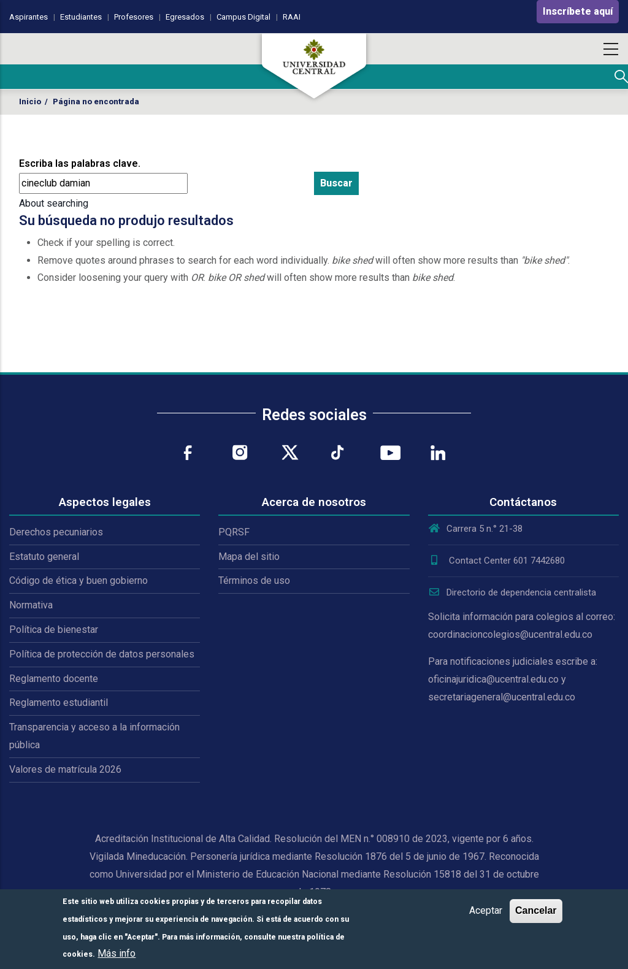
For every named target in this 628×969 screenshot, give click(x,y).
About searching (53, 203)
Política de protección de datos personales (101, 654)
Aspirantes (28, 16)
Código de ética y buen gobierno (78, 580)
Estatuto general (44, 556)
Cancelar (536, 910)
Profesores (133, 16)
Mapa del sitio (249, 556)
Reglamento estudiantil (58, 702)
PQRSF (234, 532)
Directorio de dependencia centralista (512, 592)
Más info (117, 953)
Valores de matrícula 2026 (65, 769)
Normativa (31, 605)
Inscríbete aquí (578, 11)
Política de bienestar (53, 629)
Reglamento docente (53, 678)
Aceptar (485, 910)
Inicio (30, 101)
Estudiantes (81, 16)
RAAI (292, 16)
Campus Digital (243, 16)
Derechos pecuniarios (56, 532)
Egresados (185, 16)
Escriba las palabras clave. (79, 163)
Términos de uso (254, 580)
